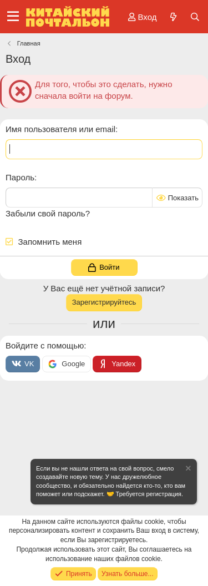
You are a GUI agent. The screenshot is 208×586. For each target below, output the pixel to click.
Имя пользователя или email (60, 129)
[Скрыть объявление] (187, 469)
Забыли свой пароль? (48, 213)
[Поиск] (195, 17)
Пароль (20, 177)
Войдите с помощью (45, 345)
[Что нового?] (173, 17)
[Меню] (13, 17)
